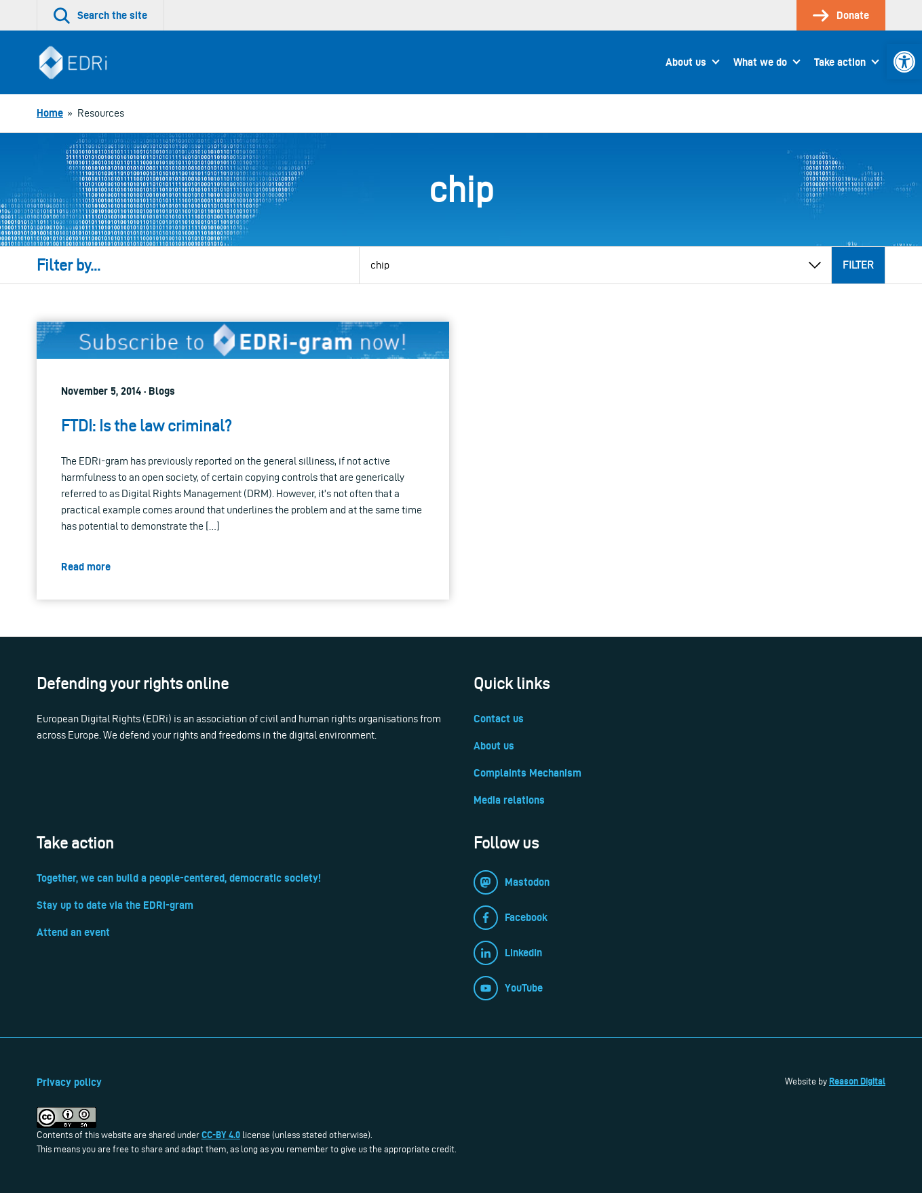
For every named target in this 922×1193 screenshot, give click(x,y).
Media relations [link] (509, 800)
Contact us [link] (499, 718)
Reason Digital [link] (857, 1081)
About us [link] (686, 62)
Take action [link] (840, 62)
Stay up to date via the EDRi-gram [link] (115, 905)
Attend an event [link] (73, 932)
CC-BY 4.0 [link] (220, 1134)
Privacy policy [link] (69, 1082)
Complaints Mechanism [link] (527, 773)
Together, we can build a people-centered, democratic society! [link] (179, 878)
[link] (904, 61)
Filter (858, 265)
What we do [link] (760, 62)
